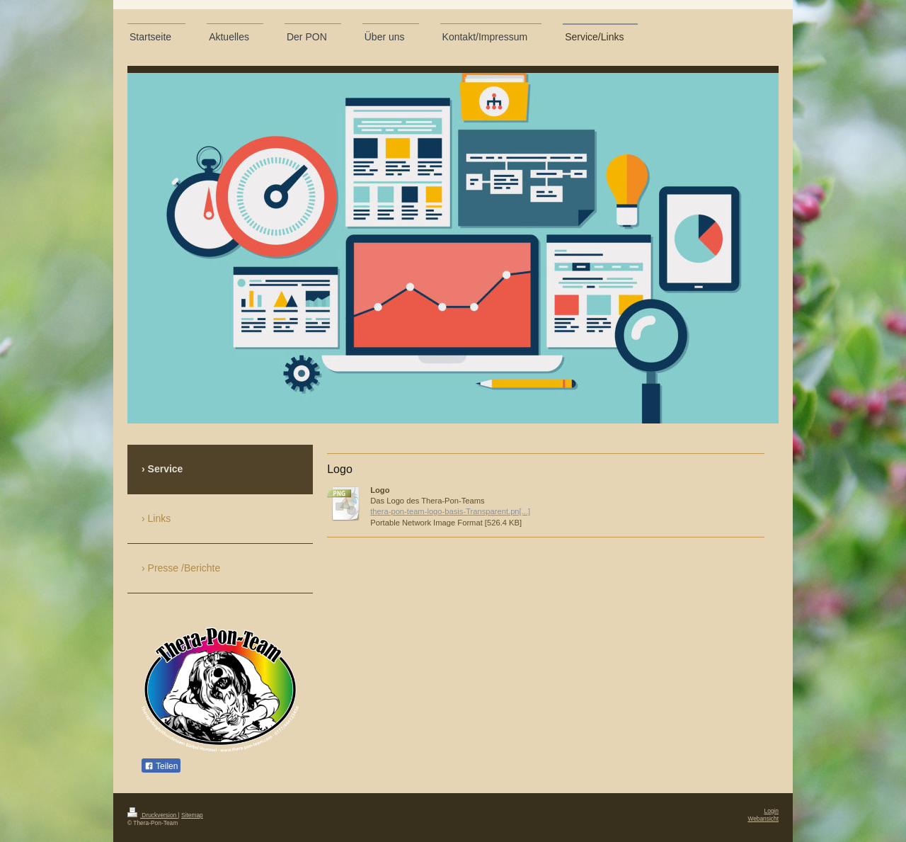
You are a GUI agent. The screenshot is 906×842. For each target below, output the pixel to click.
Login (771, 810)
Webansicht (763, 818)
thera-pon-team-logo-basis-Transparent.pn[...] (450, 511)
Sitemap (192, 815)
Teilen (161, 766)
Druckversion (152, 815)
